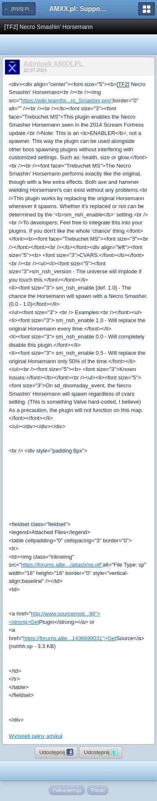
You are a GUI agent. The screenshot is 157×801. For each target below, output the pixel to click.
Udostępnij (56, 752)
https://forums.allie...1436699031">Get (69, 638)
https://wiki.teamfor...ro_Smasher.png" (67, 100)
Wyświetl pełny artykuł (35, 736)
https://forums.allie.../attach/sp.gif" (62, 565)
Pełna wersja (67, 790)
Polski (97, 790)
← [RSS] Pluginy (20, 8)
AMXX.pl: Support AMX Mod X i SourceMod (78, 8)
